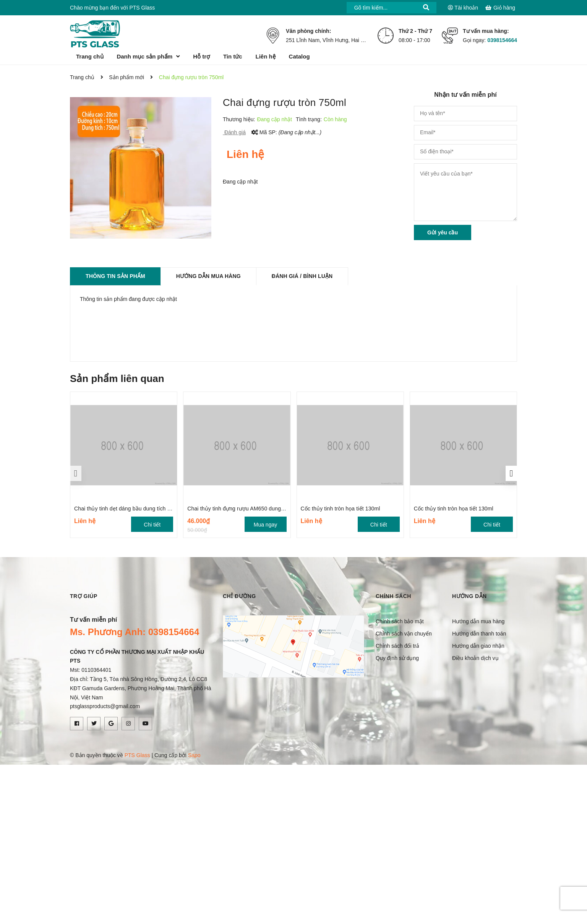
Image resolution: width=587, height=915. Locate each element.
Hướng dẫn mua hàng (478, 621)
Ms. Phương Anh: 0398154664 (134, 632)
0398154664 (502, 40)
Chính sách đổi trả (397, 646)
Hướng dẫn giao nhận (478, 646)
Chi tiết (152, 525)
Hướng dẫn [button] (469, 596)
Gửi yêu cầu (442, 232)
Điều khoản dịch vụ (475, 658)
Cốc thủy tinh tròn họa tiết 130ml (340, 508)
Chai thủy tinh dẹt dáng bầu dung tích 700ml (128, 508)
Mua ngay (265, 525)
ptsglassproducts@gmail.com (105, 706)
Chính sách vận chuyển (404, 634)
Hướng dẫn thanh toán (479, 634)
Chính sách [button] (393, 596)
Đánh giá (234, 132)
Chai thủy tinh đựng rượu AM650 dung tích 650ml (247, 508)
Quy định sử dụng (397, 658)
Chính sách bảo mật (400, 621)
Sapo (194, 755)
